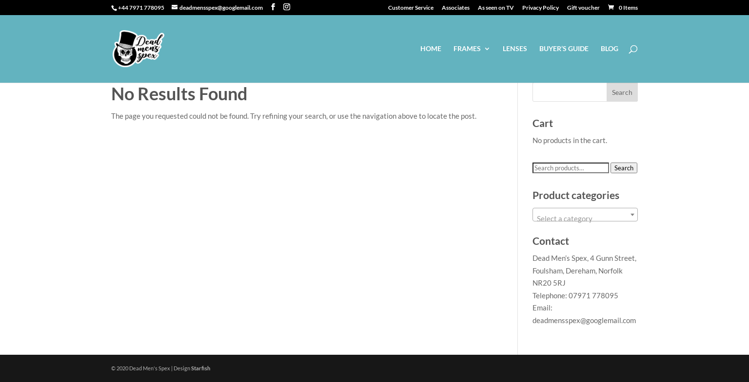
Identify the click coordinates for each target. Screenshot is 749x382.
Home (430, 49)
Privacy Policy (540, 8)
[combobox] (585, 214)
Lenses (515, 49)
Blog (609, 49)
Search (623, 168)
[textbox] (585, 218)
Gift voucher (583, 8)
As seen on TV (496, 8)
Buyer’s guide (564, 49)
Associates (456, 8)
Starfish (200, 368)
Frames (467, 49)
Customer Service (411, 8)
